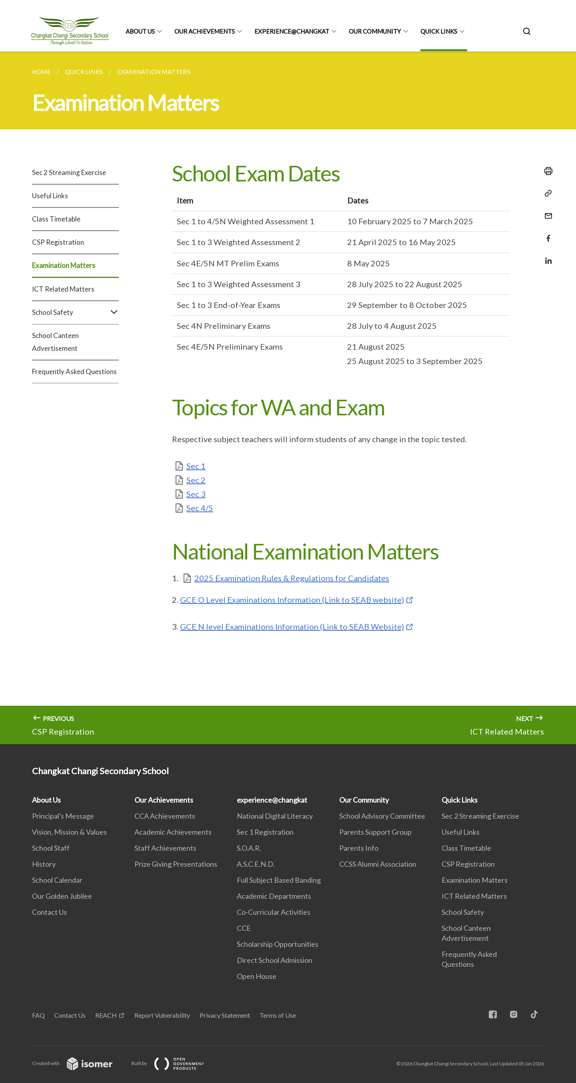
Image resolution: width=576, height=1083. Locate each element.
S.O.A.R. (249, 847)
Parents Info (358, 847)
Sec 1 (196, 466)
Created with (78, 1063)
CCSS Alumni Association (377, 864)
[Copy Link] (546, 193)
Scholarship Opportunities (277, 944)
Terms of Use (278, 1015)
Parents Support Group (375, 831)
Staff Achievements (165, 847)
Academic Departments (274, 896)
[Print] (546, 171)
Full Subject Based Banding (279, 880)
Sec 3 (196, 494)
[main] (288, 398)
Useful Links (50, 195)
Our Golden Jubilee (62, 896)
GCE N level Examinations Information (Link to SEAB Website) (292, 626)
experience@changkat (291, 31)
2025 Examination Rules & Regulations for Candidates (291, 578)
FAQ (38, 1015)
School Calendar (57, 880)
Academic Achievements (173, 831)
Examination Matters (63, 265)
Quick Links (438, 31)
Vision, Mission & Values (69, 831)
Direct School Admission (274, 960)
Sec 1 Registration (265, 831)
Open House (256, 976)
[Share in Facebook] (546, 233)
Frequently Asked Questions (74, 371)
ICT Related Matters (63, 289)
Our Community (375, 31)
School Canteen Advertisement (55, 341)
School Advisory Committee (382, 815)
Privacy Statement (225, 1015)
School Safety (75, 312)
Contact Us (49, 912)
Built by (174, 1063)
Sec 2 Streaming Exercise (69, 172)
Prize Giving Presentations (175, 864)
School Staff (51, 847)
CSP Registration (58, 242)
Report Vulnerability (162, 1015)
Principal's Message (63, 815)
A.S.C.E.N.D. (255, 864)
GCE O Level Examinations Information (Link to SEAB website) (292, 599)
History (44, 864)
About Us (140, 31)
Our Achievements (204, 31)
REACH (106, 1015)
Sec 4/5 (199, 508)
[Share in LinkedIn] (546, 256)
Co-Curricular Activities (273, 912)
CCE (244, 928)
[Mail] (546, 211)
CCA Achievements (164, 815)
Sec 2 (196, 480)
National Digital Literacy (275, 815)
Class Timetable (56, 219)
